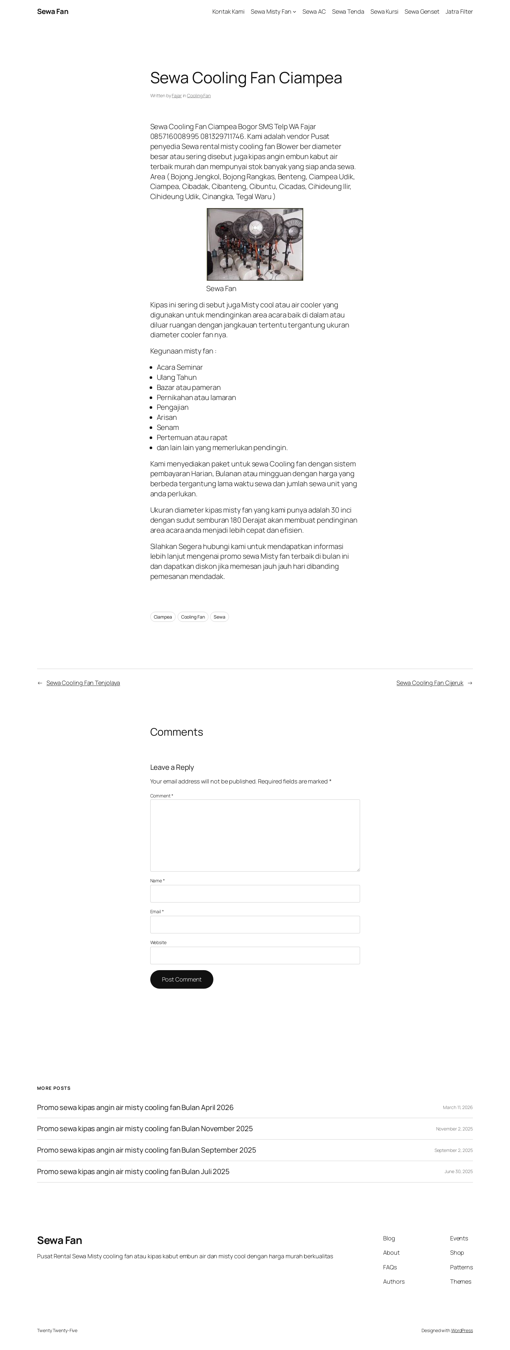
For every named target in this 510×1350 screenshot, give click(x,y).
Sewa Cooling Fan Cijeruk (429, 683)
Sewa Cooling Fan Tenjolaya (83, 683)
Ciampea (163, 617)
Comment (161, 796)
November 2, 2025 (454, 1129)
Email (157, 911)
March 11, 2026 (458, 1107)
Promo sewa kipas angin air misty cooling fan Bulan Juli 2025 (134, 1172)
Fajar (177, 95)
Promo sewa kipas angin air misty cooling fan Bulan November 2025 (145, 1129)
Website (158, 942)
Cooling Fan (199, 95)
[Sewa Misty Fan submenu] (294, 11)
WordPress (462, 1330)
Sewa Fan (52, 11)
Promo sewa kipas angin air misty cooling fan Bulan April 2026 (135, 1107)
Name (157, 880)
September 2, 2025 (454, 1150)
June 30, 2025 (459, 1171)
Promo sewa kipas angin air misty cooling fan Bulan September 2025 (146, 1150)
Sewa (219, 617)
